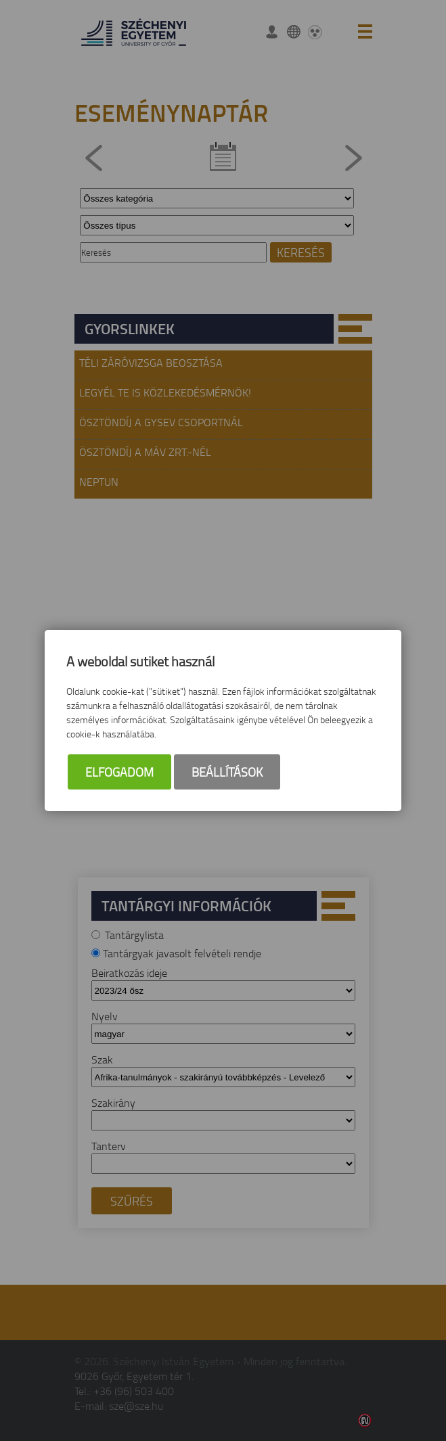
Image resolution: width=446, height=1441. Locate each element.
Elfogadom (119, 772)
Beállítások (227, 772)
